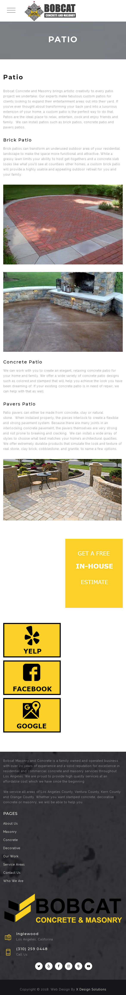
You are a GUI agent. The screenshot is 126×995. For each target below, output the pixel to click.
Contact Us (12, 872)
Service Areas (14, 864)
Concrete (10, 840)
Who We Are (13, 881)
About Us (10, 823)
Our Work (11, 856)
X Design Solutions (91, 989)
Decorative (11, 848)
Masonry (10, 831)
